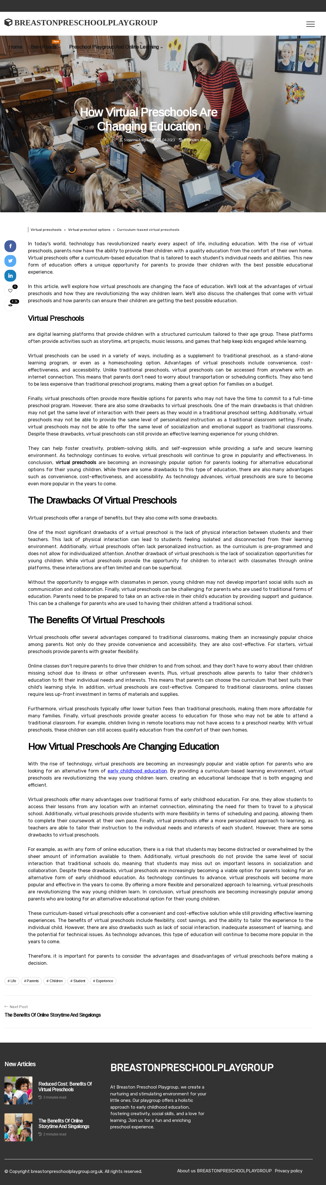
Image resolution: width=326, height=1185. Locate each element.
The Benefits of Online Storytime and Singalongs (63, 1123)
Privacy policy (288, 1171)
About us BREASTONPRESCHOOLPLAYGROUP (224, 1171)
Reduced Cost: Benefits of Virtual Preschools (65, 1087)
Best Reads (45, 45)
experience (104, 981)
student (79, 981)
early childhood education (137, 771)
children (56, 981)
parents (33, 981)
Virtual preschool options (89, 230)
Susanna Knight (136, 140)
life (13, 981)
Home (15, 47)
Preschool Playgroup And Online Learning (114, 47)
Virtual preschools (46, 230)
